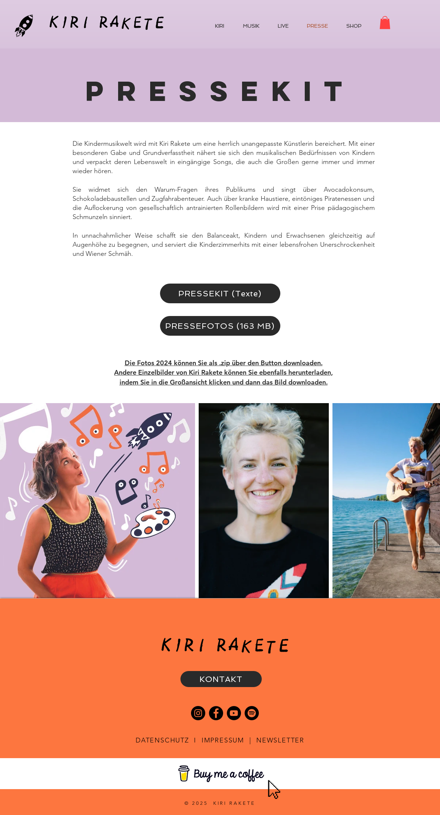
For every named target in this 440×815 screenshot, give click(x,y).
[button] (384, 22)
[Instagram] (198, 713)
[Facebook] (216, 713)
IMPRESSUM (223, 740)
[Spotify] (252, 713)
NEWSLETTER (280, 740)
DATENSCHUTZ (162, 740)
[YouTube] (234, 713)
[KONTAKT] (221, 679)
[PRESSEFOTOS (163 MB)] (220, 326)
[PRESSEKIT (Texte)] (220, 293)
